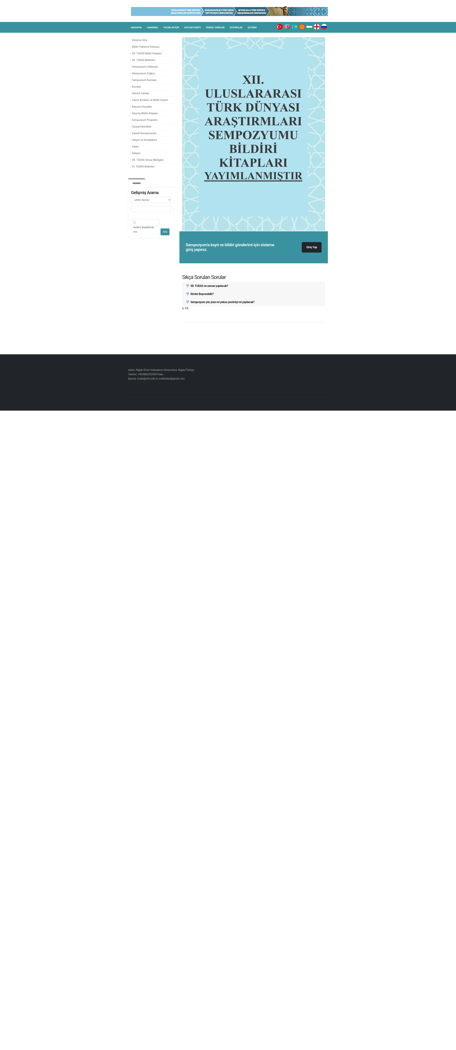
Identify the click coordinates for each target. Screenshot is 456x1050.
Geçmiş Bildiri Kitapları (145, 113)
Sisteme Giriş (139, 40)
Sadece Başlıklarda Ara (143, 229)
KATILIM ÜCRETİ (192, 27)
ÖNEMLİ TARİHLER (215, 27)
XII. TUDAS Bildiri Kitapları (147, 53)
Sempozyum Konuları (144, 80)
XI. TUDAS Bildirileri (143, 166)
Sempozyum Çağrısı (143, 73)
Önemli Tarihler (140, 93)
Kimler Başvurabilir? (200, 294)
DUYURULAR (236, 27)
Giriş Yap (311, 247)
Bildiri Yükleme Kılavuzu (145, 46)
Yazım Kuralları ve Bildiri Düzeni (150, 100)
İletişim (136, 153)
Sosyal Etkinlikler (142, 126)
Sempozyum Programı (145, 120)
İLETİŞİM (252, 27)
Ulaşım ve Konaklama (144, 140)
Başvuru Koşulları (142, 106)
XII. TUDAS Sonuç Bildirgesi (148, 160)
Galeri (135, 146)
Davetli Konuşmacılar (144, 133)
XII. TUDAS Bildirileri (143, 60)
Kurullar (136, 86)
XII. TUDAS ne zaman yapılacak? (207, 286)
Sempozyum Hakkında (145, 66)
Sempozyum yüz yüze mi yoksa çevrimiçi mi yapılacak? (220, 302)
